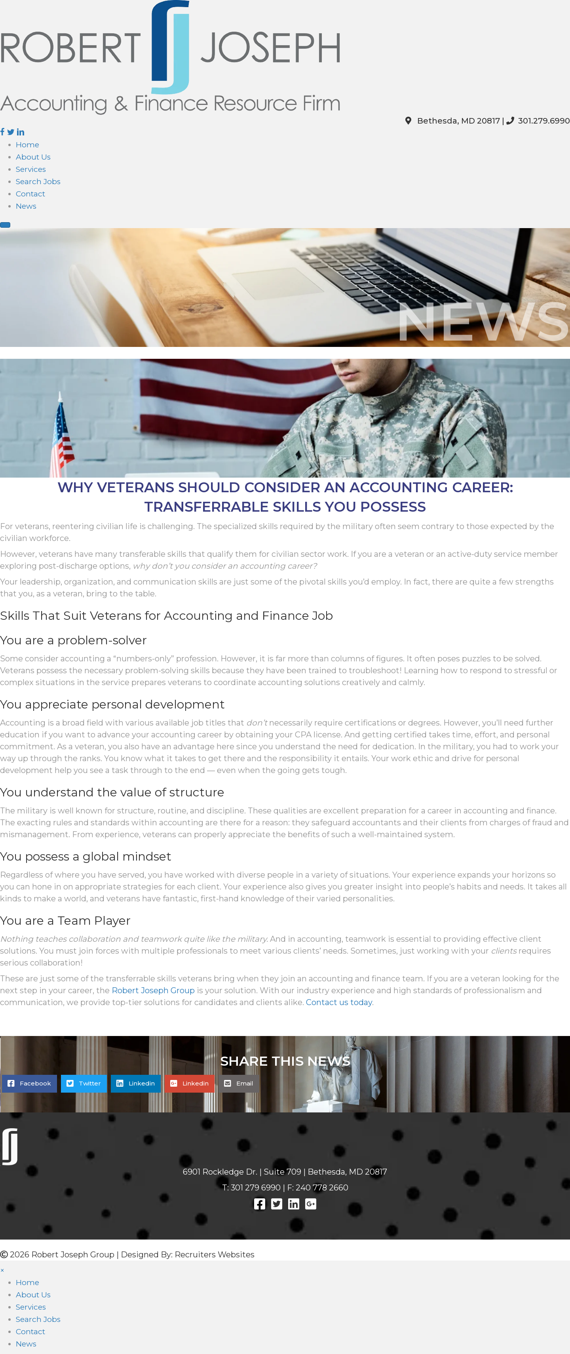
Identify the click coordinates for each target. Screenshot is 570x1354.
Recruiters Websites (215, 1254)
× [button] (2, 1270)
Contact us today (339, 1002)
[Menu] (5, 225)
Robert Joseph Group (153, 990)
